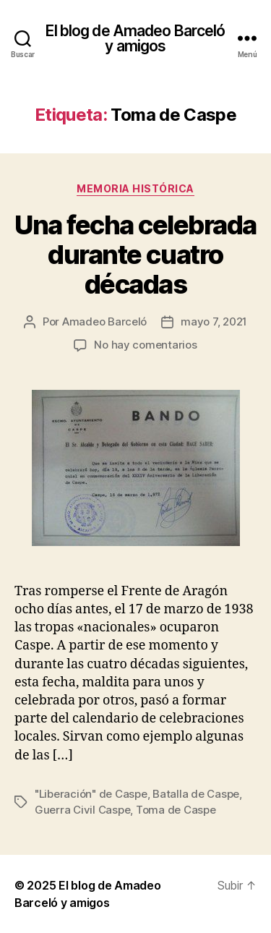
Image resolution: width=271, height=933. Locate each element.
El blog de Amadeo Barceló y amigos (135, 38)
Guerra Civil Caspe (82, 810)
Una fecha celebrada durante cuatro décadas (135, 254)
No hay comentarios (145, 345)
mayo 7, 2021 (214, 321)
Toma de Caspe (176, 810)
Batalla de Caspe (195, 794)
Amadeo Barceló (104, 321)
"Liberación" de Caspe (91, 794)
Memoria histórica (135, 188)
